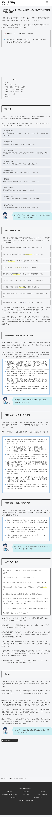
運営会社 (13, 797)
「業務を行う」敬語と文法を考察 (14, 91)
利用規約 (42, 791)
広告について (26, 794)
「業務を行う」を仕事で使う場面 (14, 89)
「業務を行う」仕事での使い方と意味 (15, 87)
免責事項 (26, 791)
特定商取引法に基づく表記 (9, 794)
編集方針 (9, 791)
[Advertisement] (26, 62)
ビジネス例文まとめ (10, 84)
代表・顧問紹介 (42, 794)
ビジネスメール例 (10, 94)
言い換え (7, 82)
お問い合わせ (38, 797)
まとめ (7, 96)
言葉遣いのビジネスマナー (9, 740)
